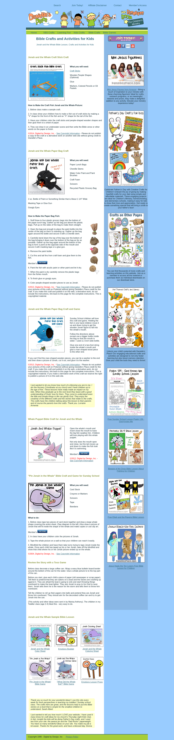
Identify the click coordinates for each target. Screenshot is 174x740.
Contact (117, 5)
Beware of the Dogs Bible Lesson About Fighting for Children (126, 470)
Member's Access (138, 5)
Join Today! (77, 5)
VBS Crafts (49, 32)
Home (34, 32)
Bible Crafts (94, 32)
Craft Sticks (75, 71)
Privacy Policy (72, 737)
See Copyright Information (68, 133)
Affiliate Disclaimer (97, 5)
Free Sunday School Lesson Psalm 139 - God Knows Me (126, 420)
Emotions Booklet (66, 649)
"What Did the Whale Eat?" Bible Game (66, 683)
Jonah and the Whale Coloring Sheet (91, 650)
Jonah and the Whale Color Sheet (40, 650)
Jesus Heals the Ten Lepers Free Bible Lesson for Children (126, 567)
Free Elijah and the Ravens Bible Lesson (126, 517)
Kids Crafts (79, 32)
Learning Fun (64, 32)
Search (57, 5)
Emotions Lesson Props (92, 682)
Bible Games (109, 32)
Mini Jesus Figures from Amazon (121, 90)
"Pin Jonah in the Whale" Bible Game (40, 683)
